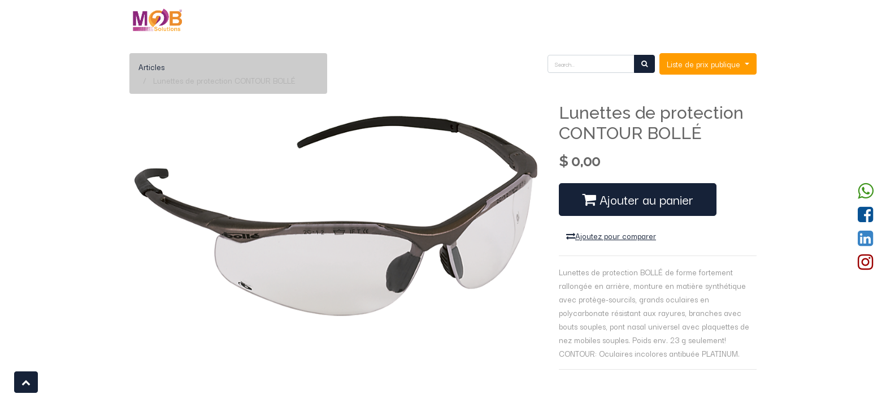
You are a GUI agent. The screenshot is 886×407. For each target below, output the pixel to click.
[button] (26, 382)
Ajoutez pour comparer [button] (611, 236)
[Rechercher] (644, 64)
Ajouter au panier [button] (637, 199)
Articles (151, 66)
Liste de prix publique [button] (704, 64)
